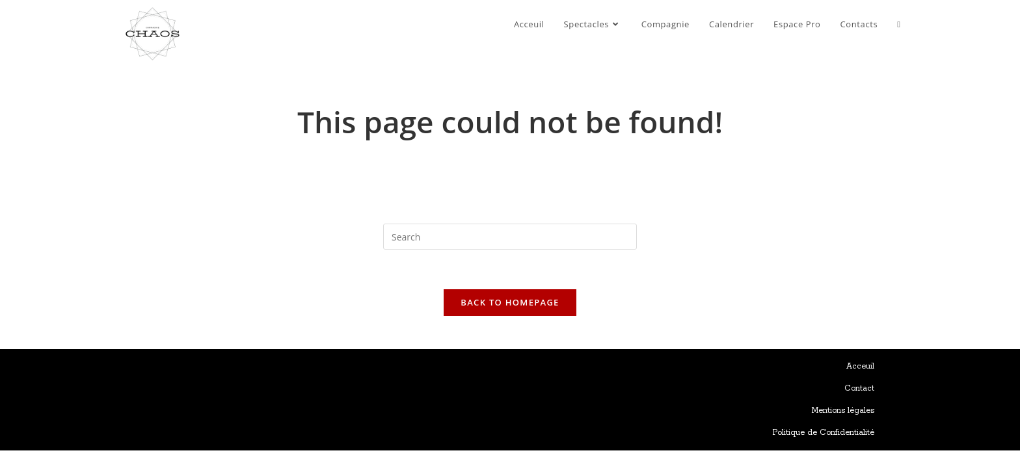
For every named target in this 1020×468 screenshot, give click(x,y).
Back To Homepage (510, 302)
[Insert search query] (510, 237)
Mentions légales (842, 410)
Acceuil (860, 366)
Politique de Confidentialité (823, 432)
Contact (859, 388)
